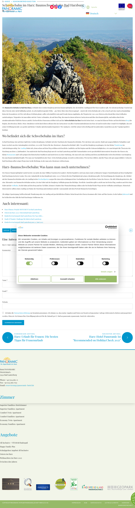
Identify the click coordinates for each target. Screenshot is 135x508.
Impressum (76, 503)
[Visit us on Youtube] (52, 8)
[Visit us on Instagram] (56, 8)
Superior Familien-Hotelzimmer (13, 405)
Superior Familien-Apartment (12, 409)
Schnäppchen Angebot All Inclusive (14, 450)
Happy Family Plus (7, 446)
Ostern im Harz (6, 454)
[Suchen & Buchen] (83, 6)
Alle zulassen (100, 279)
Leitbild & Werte (111, 503)
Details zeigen (106, 272)
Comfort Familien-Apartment (12, 416)
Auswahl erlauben (67, 279)
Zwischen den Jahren (8, 461)
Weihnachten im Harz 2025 (11, 458)
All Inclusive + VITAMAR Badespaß (14, 443)
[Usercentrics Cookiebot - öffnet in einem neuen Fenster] (107, 227)
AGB (85, 503)
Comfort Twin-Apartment (10, 412)
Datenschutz (96, 503)
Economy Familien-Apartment (12, 424)
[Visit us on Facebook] (60, 8)
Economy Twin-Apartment (11, 420)
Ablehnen (34, 279)
